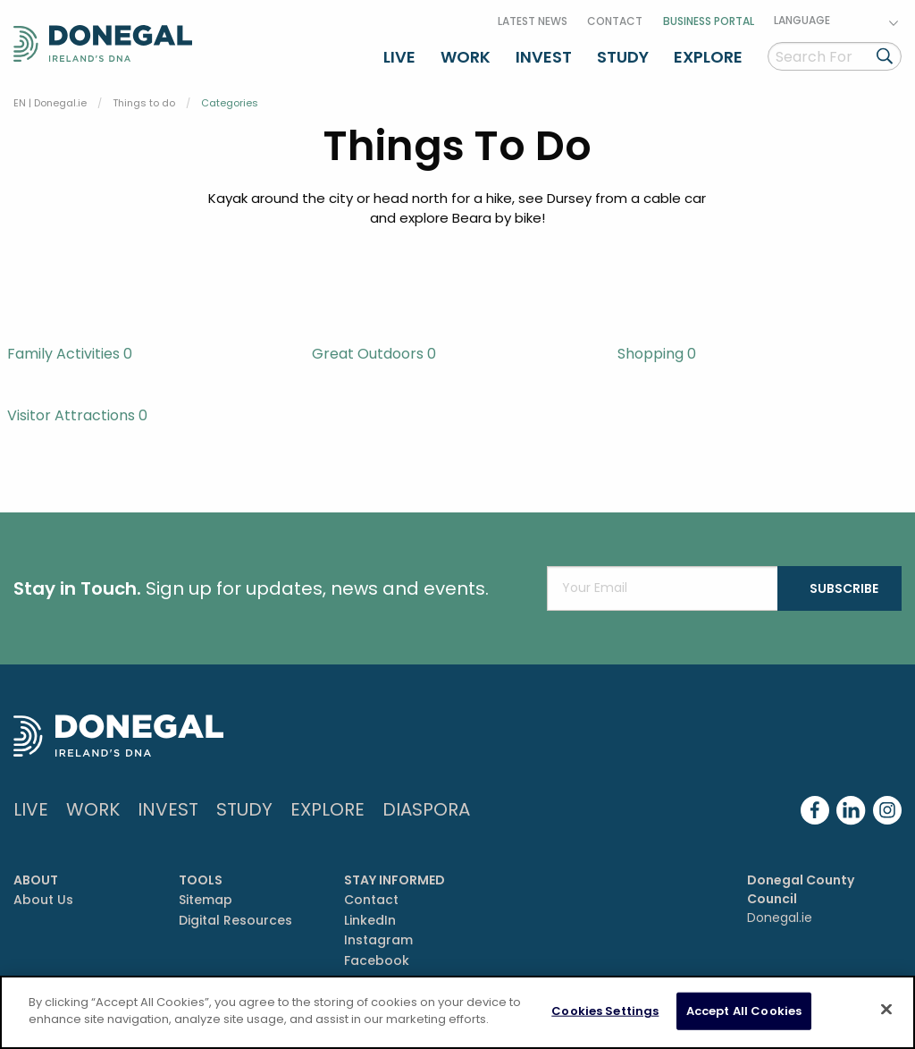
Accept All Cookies (744, 1010)
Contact (614, 21)
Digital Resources (235, 920)
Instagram (378, 940)
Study (623, 57)
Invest (544, 57)
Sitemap (205, 900)
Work (466, 57)
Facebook (376, 960)
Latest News (532, 21)
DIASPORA (426, 809)
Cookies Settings (605, 1010)
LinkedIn (370, 920)
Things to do (144, 103)
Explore (708, 57)
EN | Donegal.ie (50, 103)
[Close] (886, 1008)
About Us (43, 900)
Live (399, 57)
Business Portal (708, 21)
